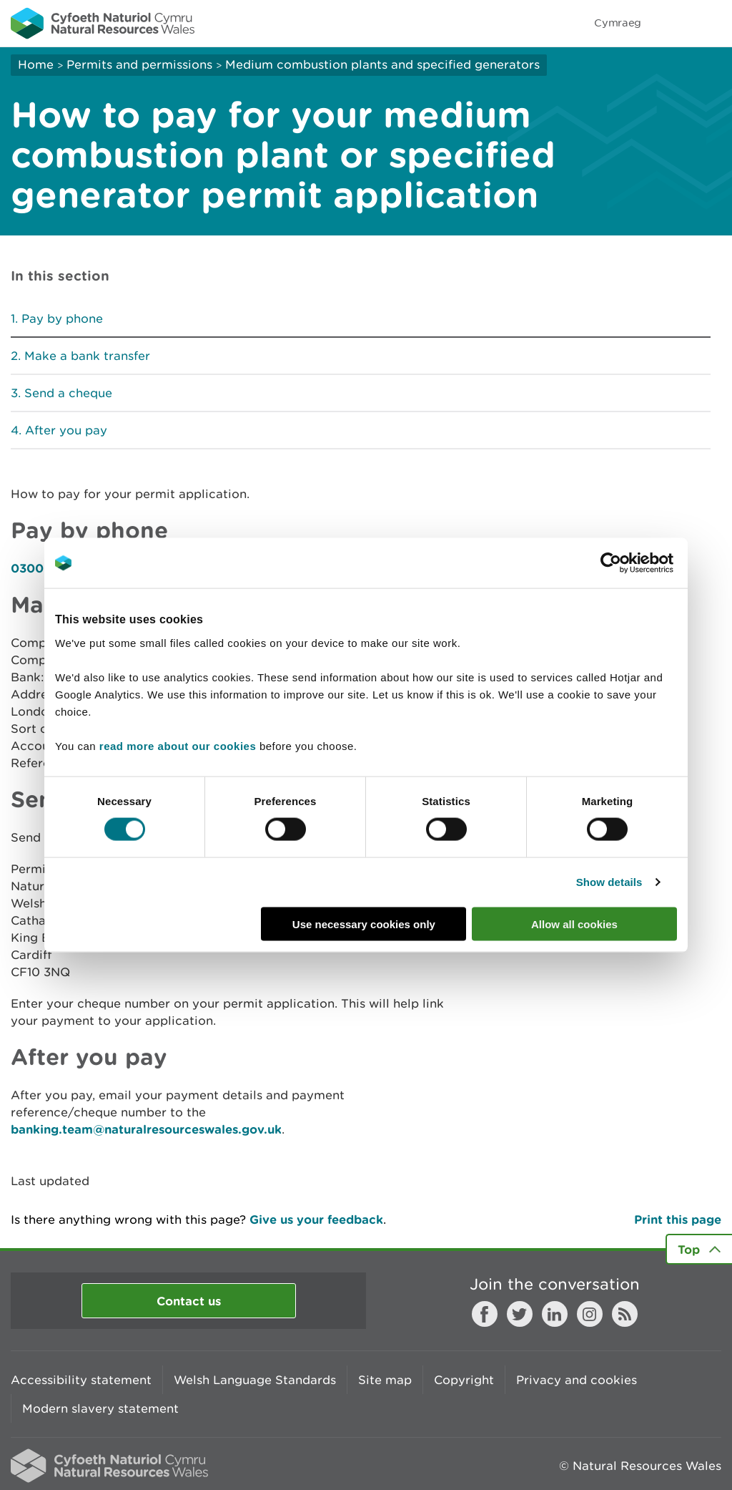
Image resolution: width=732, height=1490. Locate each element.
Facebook (485, 1314)
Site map (385, 1380)
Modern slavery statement (100, 1408)
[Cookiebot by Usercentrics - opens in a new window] (635, 563)
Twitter (520, 1314)
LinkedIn (555, 1314)
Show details (609, 882)
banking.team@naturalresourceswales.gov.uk (146, 1129)
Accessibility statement (81, 1380)
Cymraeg (617, 22)
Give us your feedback (316, 1219)
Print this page (677, 1219)
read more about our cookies (177, 745)
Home (36, 64)
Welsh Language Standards (255, 1380)
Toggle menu (712, 23)
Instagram (590, 1314)
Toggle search (672, 23)
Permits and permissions (139, 64)
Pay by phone (62, 318)
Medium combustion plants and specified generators (382, 64)
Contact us (189, 1301)
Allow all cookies (574, 923)
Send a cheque (68, 393)
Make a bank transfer (87, 356)
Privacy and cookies (576, 1380)
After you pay (66, 430)
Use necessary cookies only (363, 923)
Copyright (464, 1380)
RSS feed (625, 1314)
